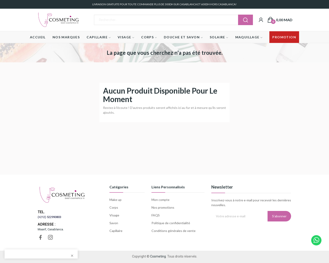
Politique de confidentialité (170, 223)
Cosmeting (158, 256)
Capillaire (115, 231)
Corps (113, 207)
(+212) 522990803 (49, 217)
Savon (113, 223)
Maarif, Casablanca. (51, 229)
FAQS (155, 215)
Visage (114, 215)
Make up (115, 200)
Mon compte (160, 200)
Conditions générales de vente (173, 231)
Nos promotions (162, 207)
